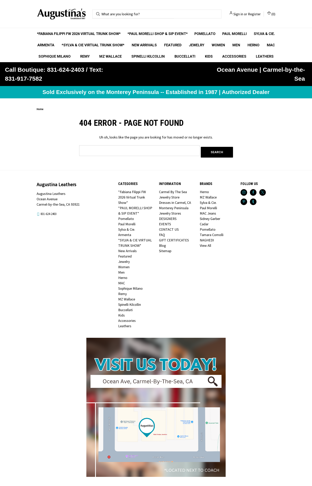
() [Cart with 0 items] (271, 13)
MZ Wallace (110, 56)
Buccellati (185, 56)
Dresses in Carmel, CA (175, 201)
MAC (271, 45)
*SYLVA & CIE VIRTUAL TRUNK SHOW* (93, 45)
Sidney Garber (210, 217)
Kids (209, 56)
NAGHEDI (207, 238)
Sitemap (165, 249)
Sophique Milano (54, 56)
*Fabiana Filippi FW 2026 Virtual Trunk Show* (79, 34)
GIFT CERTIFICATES (174, 238)
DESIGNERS (167, 217)
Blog (162, 244)
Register (254, 14)
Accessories (234, 56)
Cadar (204, 222)
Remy (85, 56)
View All (205, 244)
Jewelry (196, 45)
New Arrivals (144, 45)
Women (218, 45)
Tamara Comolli (211, 233)
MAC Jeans (208, 211)
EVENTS (165, 222)
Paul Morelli (234, 34)
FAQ (162, 233)
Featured (172, 45)
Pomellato (204, 34)
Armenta (45, 45)
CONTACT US (169, 228)
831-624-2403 (49, 212)
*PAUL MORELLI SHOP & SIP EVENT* (158, 34)
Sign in (238, 14)
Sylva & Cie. (264, 34)
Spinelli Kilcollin (148, 56)
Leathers (265, 56)
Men (236, 45)
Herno (253, 45)
